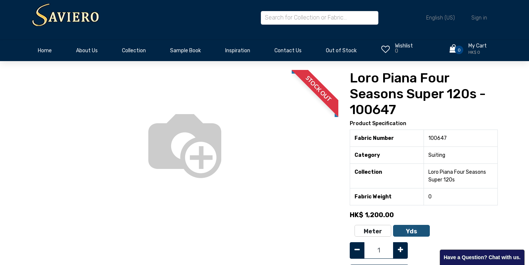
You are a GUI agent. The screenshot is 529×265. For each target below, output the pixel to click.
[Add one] (400, 250)
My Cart (477, 46)
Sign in (479, 18)
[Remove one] (357, 250)
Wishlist (404, 46)
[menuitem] (45, 53)
